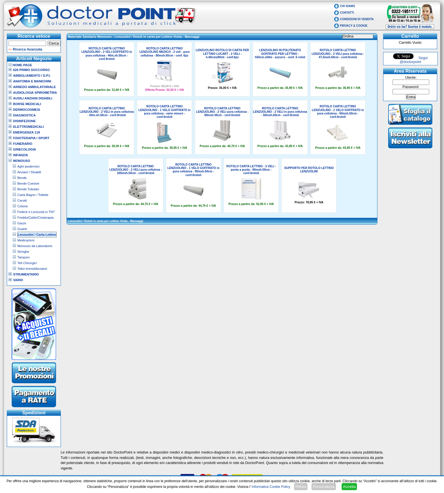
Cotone (22, 206)
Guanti (22, 229)
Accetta (349, 486)
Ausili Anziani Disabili (32, 98)
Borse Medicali (27, 104)
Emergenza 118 (26, 132)
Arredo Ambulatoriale (34, 87)
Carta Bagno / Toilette (32, 195)
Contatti (347, 12)
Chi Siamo (347, 6)
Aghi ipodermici (28, 166)
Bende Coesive (28, 183)
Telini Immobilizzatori (32, 268)
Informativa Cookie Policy (271, 487)
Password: (410, 87)
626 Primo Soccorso (31, 70)
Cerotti (22, 200)
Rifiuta (301, 486)
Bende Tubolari (28, 189)
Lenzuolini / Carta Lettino (37, 234)
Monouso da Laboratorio (34, 246)
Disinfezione (24, 121)
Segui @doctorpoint (414, 60)
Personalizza (323, 486)
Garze (21, 223)
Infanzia (20, 155)
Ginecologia (24, 149)
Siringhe (23, 251)
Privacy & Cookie (353, 25)
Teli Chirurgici (27, 263)
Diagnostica (24, 115)
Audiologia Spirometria (35, 92)
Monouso (21, 160)
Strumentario (26, 274)
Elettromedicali (28, 126)
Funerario (22, 143)
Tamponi (23, 257)
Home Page (20, 65)
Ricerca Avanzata (27, 49)
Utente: (411, 78)
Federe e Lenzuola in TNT (36, 212)
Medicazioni (25, 240)
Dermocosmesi (26, 109)
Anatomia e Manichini (32, 81)
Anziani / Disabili (29, 172)
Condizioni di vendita (357, 19)
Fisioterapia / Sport (31, 138)
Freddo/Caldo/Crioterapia (35, 217)
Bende (22, 177)
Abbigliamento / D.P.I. (32, 75)
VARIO (18, 280)
